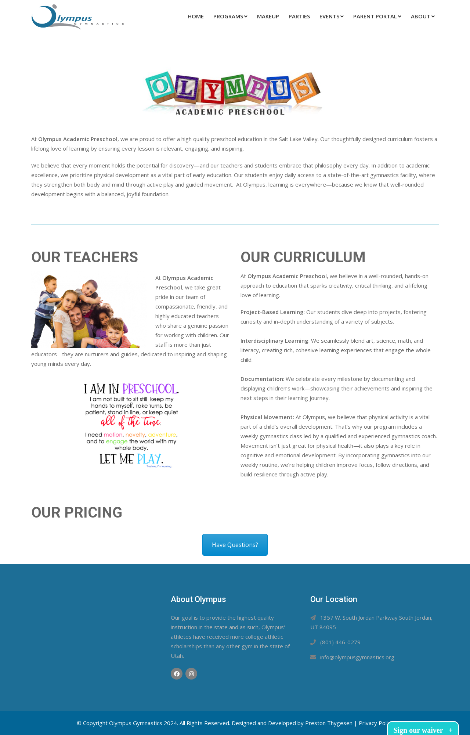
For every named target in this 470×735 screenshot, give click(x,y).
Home (196, 16)
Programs (228, 16)
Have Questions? (235, 545)
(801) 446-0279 (340, 642)
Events (329, 16)
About (420, 16)
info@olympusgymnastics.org (357, 657)
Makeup (268, 16)
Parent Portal (375, 16)
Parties (299, 16)
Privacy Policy (376, 723)
